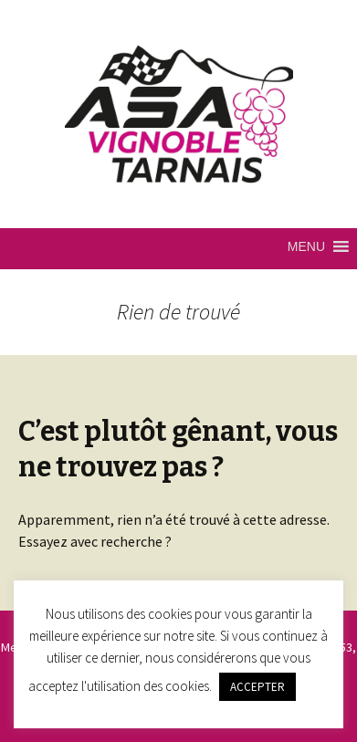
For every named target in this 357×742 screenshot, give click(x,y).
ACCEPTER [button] (257, 687)
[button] (306, 246)
